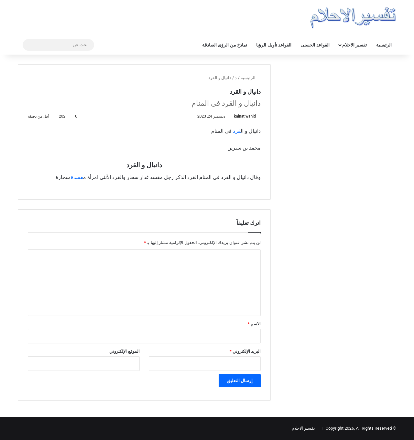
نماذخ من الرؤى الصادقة (224, 44)
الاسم (254, 323)
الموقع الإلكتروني (124, 351)
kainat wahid (245, 116)
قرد (237, 131)
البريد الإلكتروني (245, 351)
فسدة (77, 177)
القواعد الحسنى (314, 44)
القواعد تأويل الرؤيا (273, 44)
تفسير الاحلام (354, 44)
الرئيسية (384, 44)
